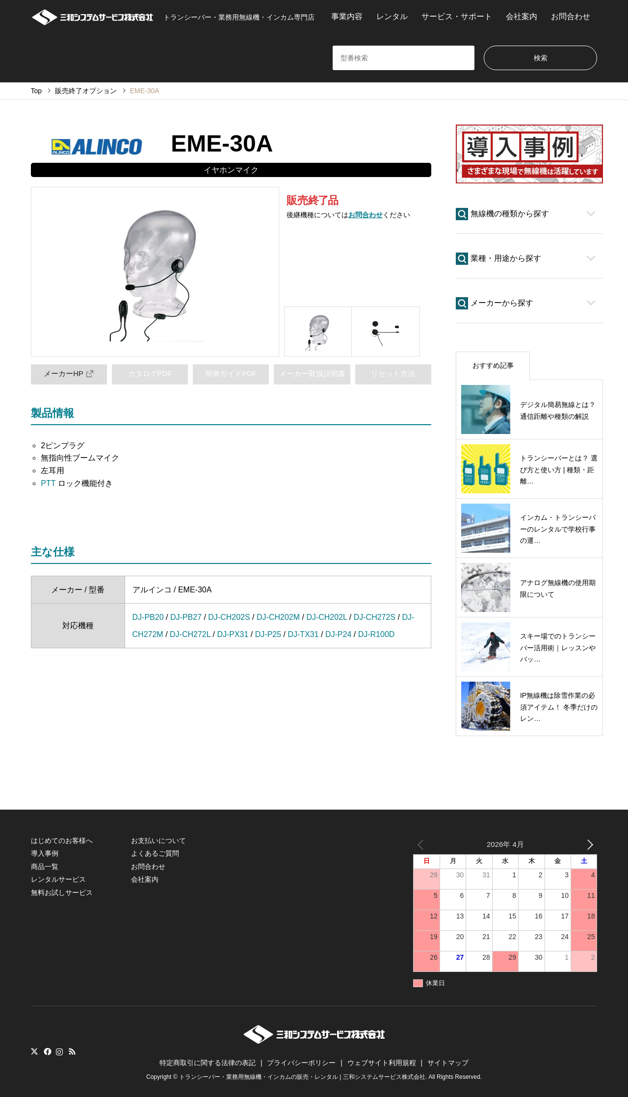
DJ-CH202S (229, 617)
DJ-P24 (338, 634)
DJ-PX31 (232, 634)
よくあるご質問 (155, 853)
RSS (72, 1051)
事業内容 (347, 16)
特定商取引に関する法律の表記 (207, 1063)
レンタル (392, 16)
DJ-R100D (376, 634)
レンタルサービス (58, 879)
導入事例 (44, 853)
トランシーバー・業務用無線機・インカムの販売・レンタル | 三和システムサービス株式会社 (302, 1076)
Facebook (46, 1051)
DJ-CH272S (374, 617)
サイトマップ (448, 1063)
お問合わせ (570, 16)
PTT (48, 483)
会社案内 (521, 16)
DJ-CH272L (190, 634)
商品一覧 (44, 866)
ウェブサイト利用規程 (381, 1063)
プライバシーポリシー (301, 1063)
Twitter (34, 1051)
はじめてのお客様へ (62, 840)
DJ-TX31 (303, 634)
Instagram (59, 1051)
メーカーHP (69, 374)
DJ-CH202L (326, 617)
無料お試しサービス (62, 892)
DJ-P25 (268, 634)
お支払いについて (158, 840)
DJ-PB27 (186, 617)
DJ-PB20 (148, 617)
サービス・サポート (456, 16)
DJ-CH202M (278, 617)
